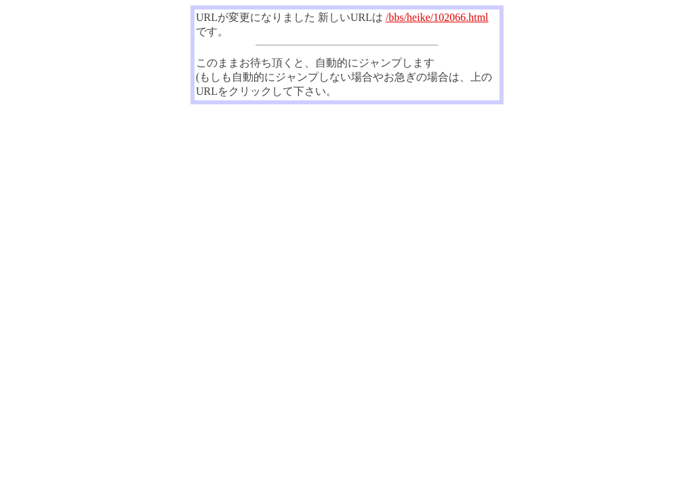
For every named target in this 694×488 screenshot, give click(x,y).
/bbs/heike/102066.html (437, 17)
